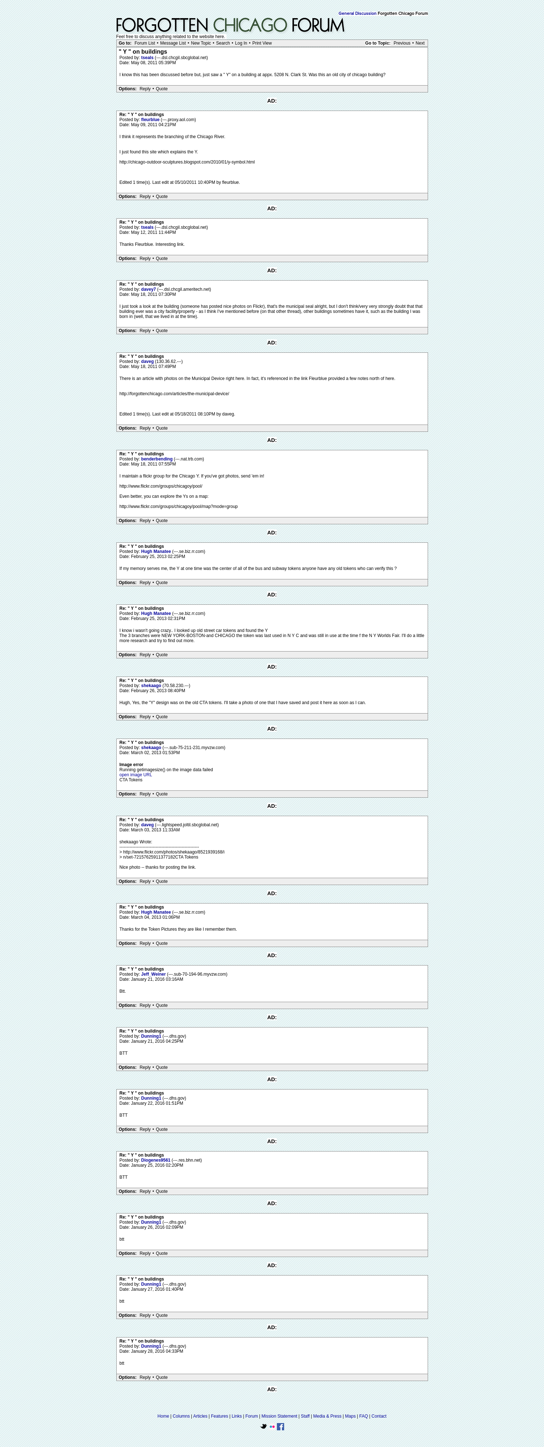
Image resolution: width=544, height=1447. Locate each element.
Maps (350, 1416)
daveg (148, 361)
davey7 (149, 289)
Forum (251, 1416)
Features (219, 1416)
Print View (262, 43)
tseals (148, 57)
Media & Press (327, 1416)
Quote (162, 88)
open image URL (136, 774)
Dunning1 (152, 1036)
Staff (305, 1416)
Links (237, 1416)
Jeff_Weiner (154, 974)
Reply (145, 88)
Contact (378, 1416)
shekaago (152, 685)
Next (420, 43)
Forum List (144, 43)
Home (163, 1416)
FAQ (363, 1416)
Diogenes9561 (156, 1160)
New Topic (201, 43)
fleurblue (151, 119)
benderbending (157, 459)
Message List (173, 43)
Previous (402, 43)
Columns (181, 1416)
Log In (241, 43)
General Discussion (358, 14)
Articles (200, 1416)
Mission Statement (279, 1416)
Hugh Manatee (156, 551)
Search (223, 43)
